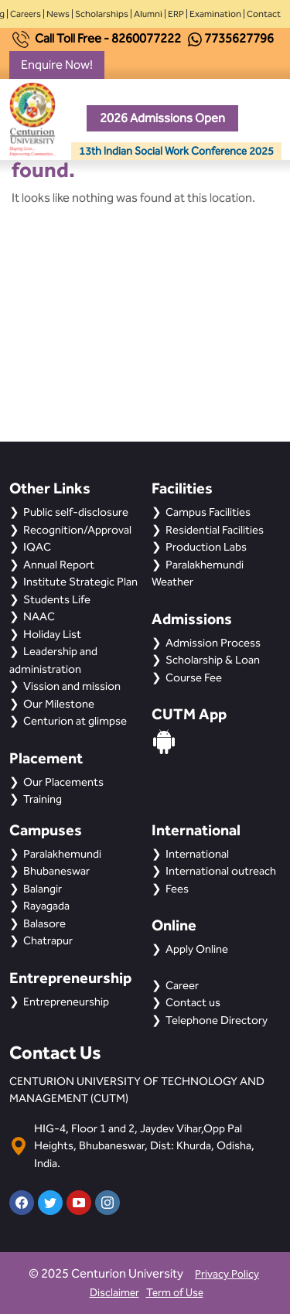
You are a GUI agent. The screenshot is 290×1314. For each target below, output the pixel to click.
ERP (176, 14)
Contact (264, 14)
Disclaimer (114, 1292)
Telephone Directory (216, 1020)
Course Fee (193, 677)
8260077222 (146, 38)
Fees (177, 889)
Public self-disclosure (75, 512)
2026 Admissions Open (162, 118)
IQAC (37, 547)
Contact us (192, 1002)
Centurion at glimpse (75, 721)
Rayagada (46, 906)
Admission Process (213, 643)
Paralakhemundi (62, 854)
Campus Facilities (208, 512)
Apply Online (196, 949)
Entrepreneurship (66, 1002)
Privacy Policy (227, 1274)
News (58, 14)
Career (182, 985)
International (197, 854)
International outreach (220, 871)
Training (42, 799)
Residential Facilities (214, 530)
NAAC (39, 616)
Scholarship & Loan (212, 660)
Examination (215, 14)
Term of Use (174, 1292)
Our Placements (63, 782)
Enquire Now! (57, 64)
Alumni (148, 14)
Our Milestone (58, 704)
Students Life (56, 599)
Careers (25, 14)
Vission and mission (72, 686)
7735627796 (239, 38)
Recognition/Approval (77, 530)
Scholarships (101, 14)
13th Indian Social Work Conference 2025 (176, 151)
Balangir (42, 889)
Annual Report (58, 565)
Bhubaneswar (56, 871)
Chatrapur (48, 940)
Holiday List (52, 634)
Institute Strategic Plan (80, 582)
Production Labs (206, 547)
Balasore (44, 923)
